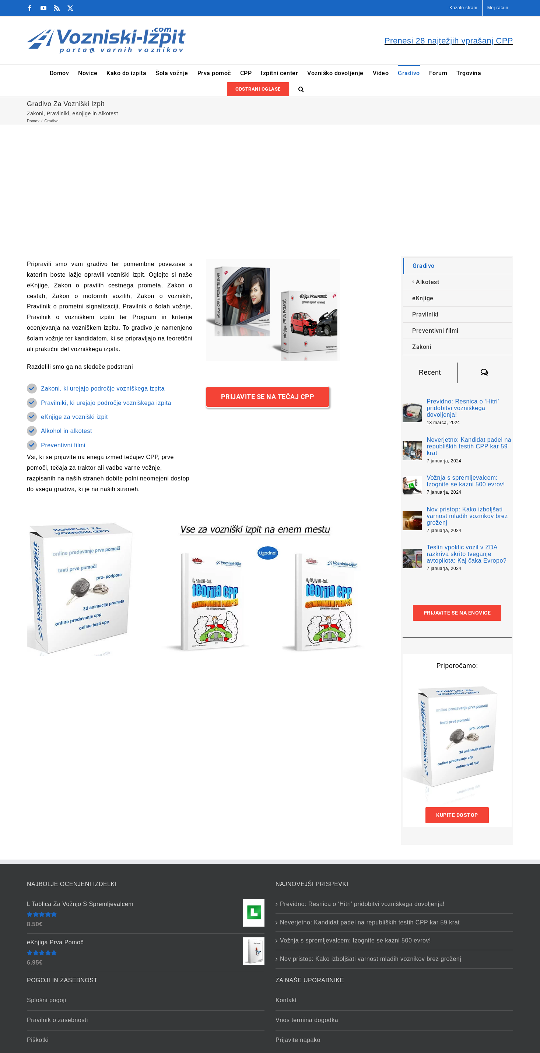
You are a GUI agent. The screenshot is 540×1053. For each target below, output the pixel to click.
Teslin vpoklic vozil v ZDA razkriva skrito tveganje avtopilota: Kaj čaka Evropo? (466, 554)
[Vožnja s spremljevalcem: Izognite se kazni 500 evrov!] (412, 481)
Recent (430, 372)
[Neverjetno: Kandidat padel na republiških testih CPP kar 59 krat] (412, 446)
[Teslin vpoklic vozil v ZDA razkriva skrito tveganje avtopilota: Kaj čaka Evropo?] (412, 554)
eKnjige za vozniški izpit (74, 417)
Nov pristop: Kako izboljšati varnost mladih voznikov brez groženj (467, 516)
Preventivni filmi (63, 445)
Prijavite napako (298, 1040)
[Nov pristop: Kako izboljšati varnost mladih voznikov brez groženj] (412, 516)
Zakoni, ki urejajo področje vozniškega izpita (103, 388)
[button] (301, 89)
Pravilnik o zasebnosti (57, 1020)
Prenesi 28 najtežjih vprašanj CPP (449, 40)
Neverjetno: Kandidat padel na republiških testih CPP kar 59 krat (469, 446)
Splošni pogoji (46, 1000)
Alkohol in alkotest (66, 431)
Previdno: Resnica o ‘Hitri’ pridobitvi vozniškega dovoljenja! (463, 408)
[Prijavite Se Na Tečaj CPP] (267, 396)
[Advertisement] (270, 180)
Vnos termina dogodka (307, 1020)
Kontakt (286, 1000)
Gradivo (424, 265)
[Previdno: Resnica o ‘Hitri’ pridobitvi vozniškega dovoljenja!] (412, 408)
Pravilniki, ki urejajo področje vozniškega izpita (106, 403)
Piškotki (38, 1040)
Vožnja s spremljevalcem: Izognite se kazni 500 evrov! (466, 481)
